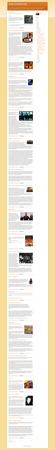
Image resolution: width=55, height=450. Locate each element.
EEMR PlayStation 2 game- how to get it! (17, 233)
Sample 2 (14, 102)
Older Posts (31, 440)
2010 (37, 23)
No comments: (17, 27)
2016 (37, 19)
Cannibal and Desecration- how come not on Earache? (20, 185)
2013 (37, 20)
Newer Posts (10, 440)
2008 (37, 25)
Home (21, 440)
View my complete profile (42, 14)
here (11, 333)
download (19, 25)
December (38, 28)
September (38, 31)
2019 (37, 18)
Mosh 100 (11, 378)
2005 (37, 62)
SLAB (13, 128)
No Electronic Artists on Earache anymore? (18, 77)
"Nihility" (10, 25)
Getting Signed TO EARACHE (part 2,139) (17, 355)
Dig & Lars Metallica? (13, 276)
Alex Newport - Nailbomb (14, 394)
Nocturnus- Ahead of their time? (15, 420)
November (38, 29)
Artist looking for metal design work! (16, 169)
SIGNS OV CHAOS (22, 92)
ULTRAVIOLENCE (11, 92)
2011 (37, 22)
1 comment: (17, 274)
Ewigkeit (27, 104)
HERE (16, 385)
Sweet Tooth (11, 118)
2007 (37, 26)
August (38, 32)
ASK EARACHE (18, 4)
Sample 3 (16, 102)
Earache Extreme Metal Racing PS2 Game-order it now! (20, 293)
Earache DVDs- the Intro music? (15, 13)
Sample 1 (11, 102)
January (38, 61)
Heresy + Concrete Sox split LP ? (16, 251)
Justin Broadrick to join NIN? (15, 302)
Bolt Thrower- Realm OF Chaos (15, 324)
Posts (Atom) (13, 441)
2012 (37, 21)
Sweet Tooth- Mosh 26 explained (15, 109)
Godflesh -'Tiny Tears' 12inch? (15, 138)
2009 (37, 24)
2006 (37, 27)
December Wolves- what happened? (16, 210)
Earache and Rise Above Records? (16, 30)
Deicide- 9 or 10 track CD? (14, 59)
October (38, 30)
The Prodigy (20, 95)
